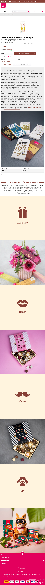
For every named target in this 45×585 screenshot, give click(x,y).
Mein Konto (4, 576)
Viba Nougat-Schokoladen (34, 107)
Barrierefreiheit (39, 576)
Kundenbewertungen (27, 571)
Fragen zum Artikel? (6, 61)
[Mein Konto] (39, 11)
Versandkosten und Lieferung (14, 574)
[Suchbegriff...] (21, 11)
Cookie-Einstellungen (13, 579)
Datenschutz (25, 576)
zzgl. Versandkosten (8, 49)
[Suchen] (28, 11)
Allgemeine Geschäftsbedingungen (15, 576)
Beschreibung (7, 64)
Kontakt (5, 574)
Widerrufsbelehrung (23, 579)
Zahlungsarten (24, 574)
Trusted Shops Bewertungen (22, 64)
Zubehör (4, 175)
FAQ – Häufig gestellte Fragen (34, 574)
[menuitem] (4, 11)
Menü (4, 11)
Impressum (32, 576)
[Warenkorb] (43, 11)
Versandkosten (22, 567)
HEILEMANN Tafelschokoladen (12, 109)
